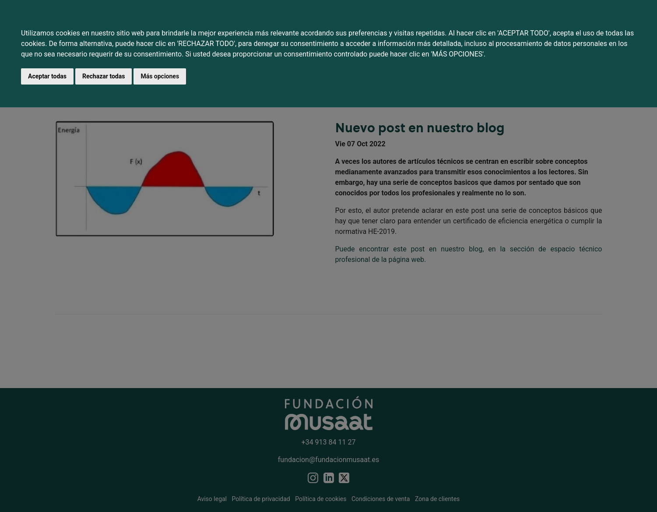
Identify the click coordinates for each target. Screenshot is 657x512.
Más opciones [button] (160, 76)
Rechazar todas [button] (103, 76)
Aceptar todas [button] (47, 76)
